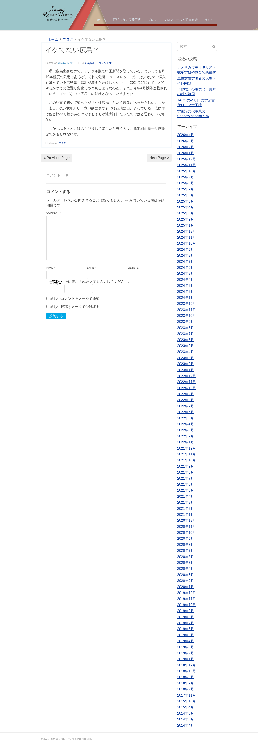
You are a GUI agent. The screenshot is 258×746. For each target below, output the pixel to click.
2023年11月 (186, 310)
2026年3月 (185, 141)
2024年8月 (185, 255)
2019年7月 (185, 623)
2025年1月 (185, 225)
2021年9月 (185, 466)
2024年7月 (185, 261)
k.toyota (89, 63)
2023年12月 (186, 303)
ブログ (152, 20)
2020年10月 (186, 532)
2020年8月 (185, 545)
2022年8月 (185, 400)
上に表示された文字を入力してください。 (97, 281)
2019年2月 (185, 653)
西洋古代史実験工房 (127, 20)
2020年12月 (186, 520)
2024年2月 (185, 291)
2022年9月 (185, 394)
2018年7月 (185, 683)
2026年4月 (185, 135)
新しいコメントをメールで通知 (75, 298)
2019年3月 (185, 647)
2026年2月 (185, 147)
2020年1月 (185, 587)
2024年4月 (185, 280)
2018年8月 (185, 677)
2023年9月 (185, 322)
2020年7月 (185, 550)
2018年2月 (185, 689)
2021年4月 (185, 496)
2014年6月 (185, 713)
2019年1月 (185, 659)
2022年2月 (185, 436)
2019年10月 (186, 605)
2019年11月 (186, 599)
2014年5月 (185, 719)
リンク (209, 20)
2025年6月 (185, 195)
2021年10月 (186, 460)
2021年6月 (185, 484)
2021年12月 (186, 448)
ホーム (101, 20)
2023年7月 (185, 334)
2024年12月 (186, 231)
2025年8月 (185, 183)
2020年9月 (185, 538)
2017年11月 (186, 695)
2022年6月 (185, 412)
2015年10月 (186, 701)
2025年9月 (185, 177)
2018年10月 (186, 671)
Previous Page (57, 158)
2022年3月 (185, 430)
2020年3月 (185, 575)
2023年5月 (185, 346)
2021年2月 (185, 508)
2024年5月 (185, 273)
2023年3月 (185, 358)
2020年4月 (185, 568)
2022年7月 (185, 406)
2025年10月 (186, 171)
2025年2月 (185, 219)
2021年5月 (185, 490)
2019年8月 (185, 617)
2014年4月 (185, 725)
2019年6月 (185, 629)
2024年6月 (185, 267)
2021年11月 (186, 454)
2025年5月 (185, 201)
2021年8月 (185, 472)
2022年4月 (185, 424)
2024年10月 (186, 243)
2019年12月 (186, 593)
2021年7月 (185, 478)
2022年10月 (186, 388)
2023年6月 (185, 340)
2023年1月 (185, 370)
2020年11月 (186, 526)
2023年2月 (185, 364)
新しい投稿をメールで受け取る (75, 307)
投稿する (56, 316)
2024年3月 (185, 285)
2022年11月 (186, 382)
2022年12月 (186, 376)
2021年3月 (185, 502)
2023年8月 (185, 328)
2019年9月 (185, 611)
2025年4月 (185, 207)
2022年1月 (185, 442)
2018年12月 (186, 665)
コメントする (106, 63)
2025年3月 (185, 213)
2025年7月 (185, 189)
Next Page (159, 158)
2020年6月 (185, 557)
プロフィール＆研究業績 (181, 20)
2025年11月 (186, 165)
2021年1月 (185, 514)
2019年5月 (185, 635)
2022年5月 (185, 418)
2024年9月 (185, 249)
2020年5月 (185, 563)
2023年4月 (185, 352)
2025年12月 (186, 159)
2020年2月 (185, 581)
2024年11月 (186, 237)
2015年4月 (185, 707)
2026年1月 (185, 153)
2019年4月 (185, 641)
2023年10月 (186, 316)
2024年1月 (185, 298)
